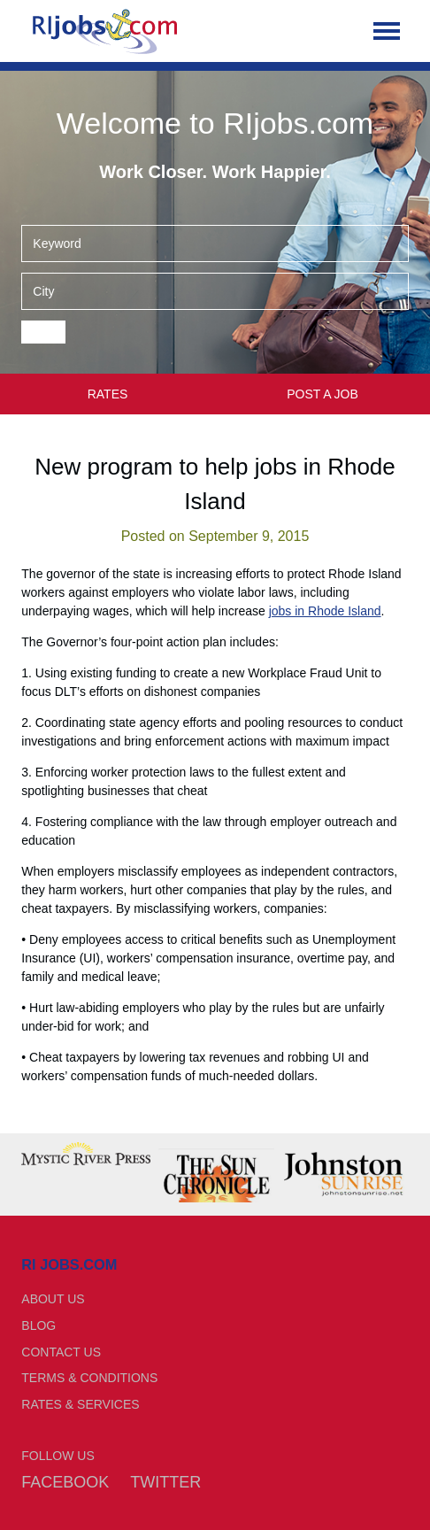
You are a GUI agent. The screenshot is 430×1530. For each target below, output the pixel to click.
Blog (38, 1325)
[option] (85, 1153)
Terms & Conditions (89, 1378)
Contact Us (61, 1352)
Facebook (65, 1482)
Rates (108, 394)
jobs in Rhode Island (325, 611)
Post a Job (322, 394)
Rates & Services (80, 1404)
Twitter (165, 1482)
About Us (52, 1299)
